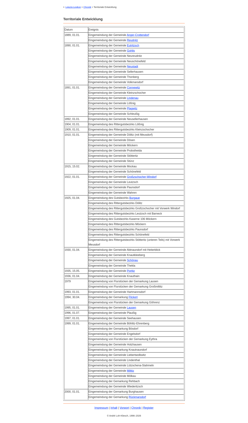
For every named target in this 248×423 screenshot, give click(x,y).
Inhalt (114, 407)
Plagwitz (132, 108)
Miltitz (130, 370)
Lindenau (132, 97)
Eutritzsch (133, 45)
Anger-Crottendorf (138, 34)
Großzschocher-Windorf (142, 176)
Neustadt (132, 66)
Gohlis (131, 50)
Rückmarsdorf (137, 396)
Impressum (101, 407)
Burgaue (134, 197)
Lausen (131, 307)
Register (148, 407)
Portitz (131, 270)
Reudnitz (132, 40)
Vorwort (124, 407)
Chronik (87, 7)
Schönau (132, 260)
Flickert (133, 297)
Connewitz (133, 87)
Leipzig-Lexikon (73, 7)
